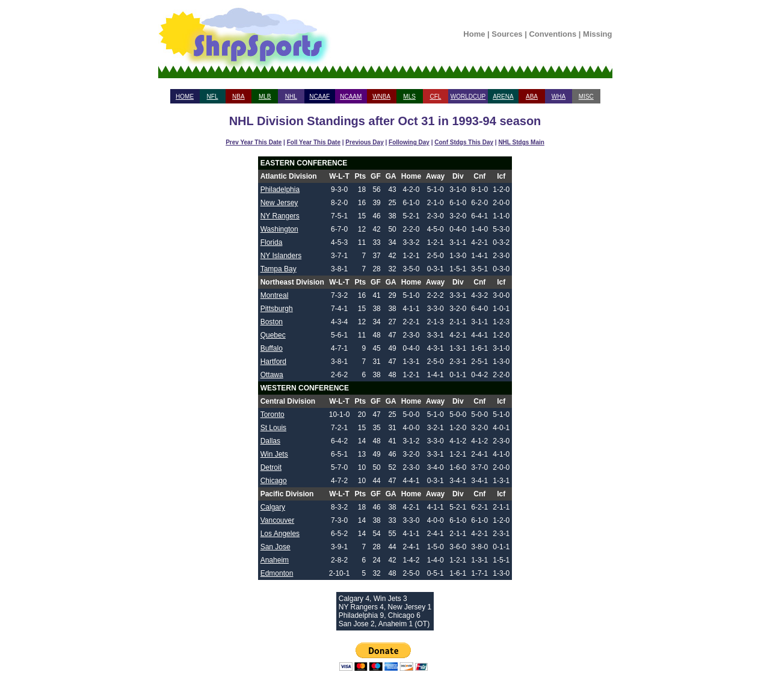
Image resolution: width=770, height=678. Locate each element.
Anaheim (274, 560)
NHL (291, 96)
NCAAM (351, 96)
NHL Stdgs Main (521, 142)
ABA (532, 96)
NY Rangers (280, 216)
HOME (185, 96)
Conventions (552, 34)
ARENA (503, 96)
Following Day (409, 142)
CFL (435, 96)
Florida (271, 242)
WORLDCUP (468, 96)
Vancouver (277, 520)
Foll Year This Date (313, 142)
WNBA (381, 96)
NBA (238, 96)
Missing (597, 34)
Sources (506, 34)
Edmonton (277, 573)
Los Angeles (280, 533)
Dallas (270, 441)
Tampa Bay (278, 269)
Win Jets (274, 454)
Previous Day (364, 142)
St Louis (273, 428)
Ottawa (271, 375)
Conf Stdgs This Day (463, 142)
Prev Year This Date (254, 142)
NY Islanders (280, 255)
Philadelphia (280, 189)
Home (474, 34)
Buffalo (271, 348)
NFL (212, 96)
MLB (265, 96)
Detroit (271, 467)
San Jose (275, 547)
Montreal (274, 295)
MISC (586, 96)
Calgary (272, 507)
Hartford (273, 361)
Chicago (273, 480)
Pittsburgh (276, 308)
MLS (409, 96)
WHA (558, 96)
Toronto (272, 414)
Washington (279, 229)
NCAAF (319, 96)
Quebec (273, 335)
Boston (271, 322)
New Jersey (279, 203)
